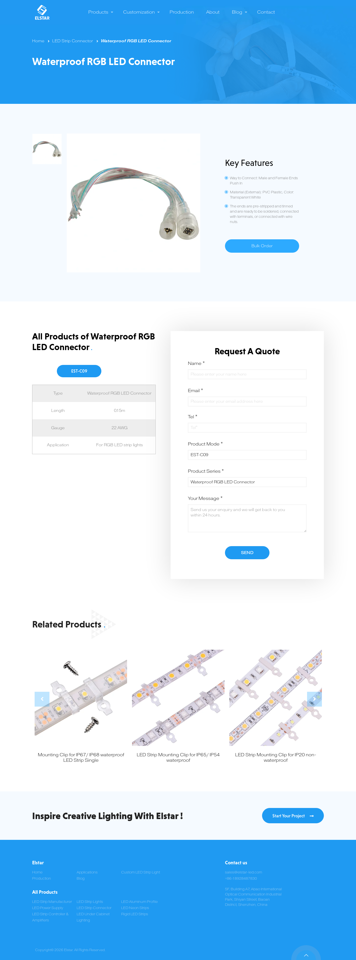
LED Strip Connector (72, 41)
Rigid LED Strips (134, 914)
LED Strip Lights (90, 901)
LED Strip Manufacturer (52, 901)
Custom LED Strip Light (140, 872)
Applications (87, 872)
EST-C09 (79, 371)
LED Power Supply (47, 908)
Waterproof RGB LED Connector (136, 41)
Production (41, 878)
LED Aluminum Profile (139, 901)
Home (38, 41)
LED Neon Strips (135, 908)
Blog (81, 878)
